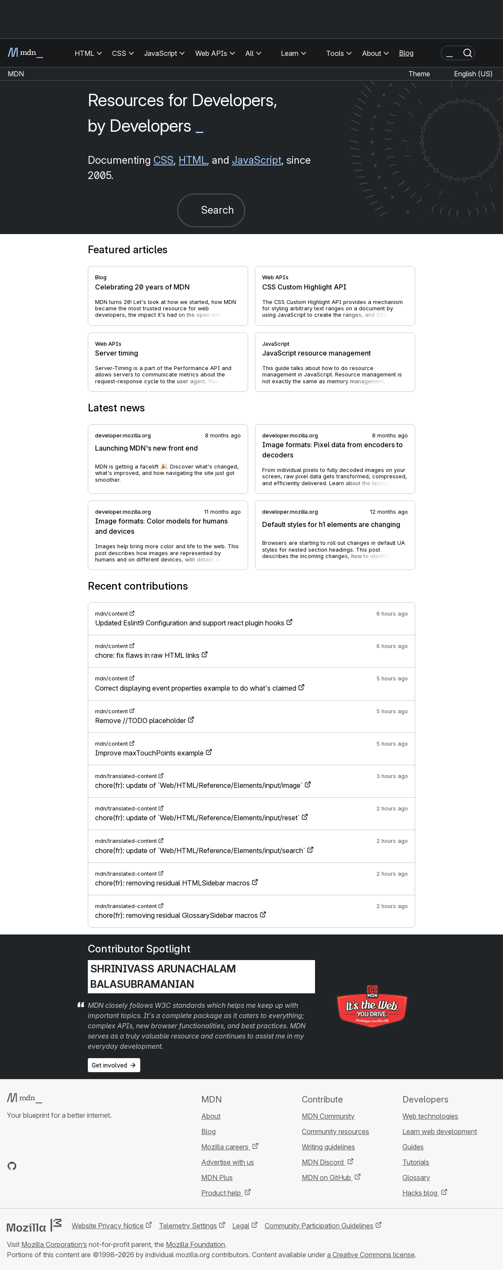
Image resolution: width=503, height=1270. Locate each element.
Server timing (116, 353)
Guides (413, 1147)
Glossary (416, 1177)
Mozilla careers (225, 1147)
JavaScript (256, 160)
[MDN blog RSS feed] (73, 1166)
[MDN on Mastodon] (58, 1166)
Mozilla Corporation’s (54, 1244)
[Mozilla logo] (34, 1225)
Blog (406, 53)
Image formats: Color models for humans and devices (161, 526)
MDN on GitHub (327, 1177)
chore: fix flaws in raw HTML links (147, 655)
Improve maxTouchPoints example (149, 753)
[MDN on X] (43, 1166)
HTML (193, 160)
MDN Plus (217, 1177)
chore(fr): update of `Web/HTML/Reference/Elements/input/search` (200, 850)
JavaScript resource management (316, 353)
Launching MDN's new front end (146, 448)
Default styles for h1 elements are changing (331, 524)
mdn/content (111, 613)
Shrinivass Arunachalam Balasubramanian (163, 976)
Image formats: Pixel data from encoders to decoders (332, 449)
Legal (240, 1225)
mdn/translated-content (126, 776)
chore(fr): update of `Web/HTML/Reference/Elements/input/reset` (197, 817)
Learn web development (439, 1131)
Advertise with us (227, 1162)
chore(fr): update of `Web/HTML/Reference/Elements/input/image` (199, 785)
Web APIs (275, 277)
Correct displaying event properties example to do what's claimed (195, 688)
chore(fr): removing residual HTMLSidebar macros (172, 883)
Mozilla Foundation (195, 1244)
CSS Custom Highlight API (304, 287)
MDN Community (328, 1116)
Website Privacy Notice (108, 1225)
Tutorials (415, 1162)
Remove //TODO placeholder (140, 720)
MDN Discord (323, 1162)
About (210, 1116)
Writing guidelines (328, 1147)
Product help (222, 1193)
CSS (163, 160)
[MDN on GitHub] (12, 1166)
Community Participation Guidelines (319, 1225)
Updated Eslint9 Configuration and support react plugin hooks (189, 623)
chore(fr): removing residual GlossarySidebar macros (176, 915)
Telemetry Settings (188, 1225)
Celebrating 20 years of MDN (142, 287)
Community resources (335, 1131)
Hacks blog (420, 1193)
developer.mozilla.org (123, 435)
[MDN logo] (24, 1098)
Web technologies (430, 1116)
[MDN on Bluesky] (27, 1166)
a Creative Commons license (371, 1254)
